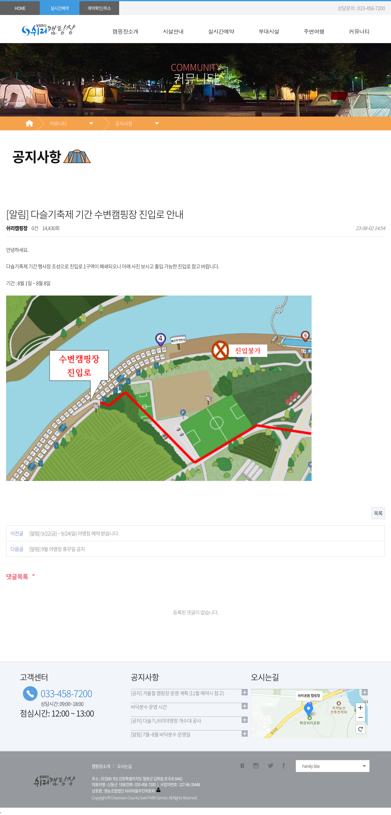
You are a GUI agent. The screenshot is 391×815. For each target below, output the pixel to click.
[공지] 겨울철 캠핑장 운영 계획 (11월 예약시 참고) (177, 693)
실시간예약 (221, 31)
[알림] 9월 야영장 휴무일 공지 (57, 549)
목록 (378, 513)
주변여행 (314, 31)
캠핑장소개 (125, 31)
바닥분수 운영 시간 (149, 706)
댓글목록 (17, 576)
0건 (34, 228)
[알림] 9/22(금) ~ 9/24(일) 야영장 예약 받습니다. (74, 533)
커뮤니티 (359, 31)
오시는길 (124, 766)
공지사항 (123, 123)
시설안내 (173, 31)
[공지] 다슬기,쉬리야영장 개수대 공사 (166, 720)
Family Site (311, 766)
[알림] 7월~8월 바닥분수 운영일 (160, 734)
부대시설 (268, 31)
